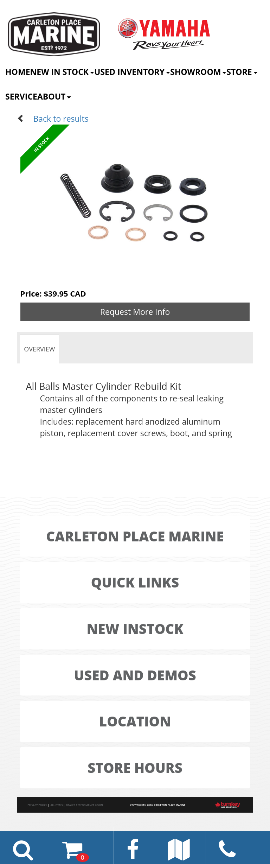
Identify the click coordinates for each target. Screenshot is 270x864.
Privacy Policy (37, 805)
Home (17, 71)
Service (21, 96)
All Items (56, 805)
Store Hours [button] (135, 767)
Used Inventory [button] (132, 71)
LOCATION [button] (135, 721)
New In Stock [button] (62, 71)
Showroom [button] (198, 71)
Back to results (52, 118)
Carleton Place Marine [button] (135, 536)
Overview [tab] (39, 349)
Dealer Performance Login (84, 805)
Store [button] (241, 71)
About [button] (54, 96)
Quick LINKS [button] (135, 582)
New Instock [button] (134, 629)
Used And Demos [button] (135, 675)
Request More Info (135, 311)
